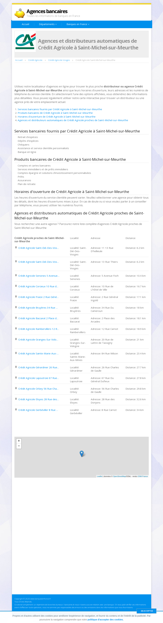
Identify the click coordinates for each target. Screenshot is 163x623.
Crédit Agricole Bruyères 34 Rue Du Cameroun (38, 307)
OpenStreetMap (119, 476)
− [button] (19, 446)
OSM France (143, 476)
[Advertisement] (74, 74)
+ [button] (19, 441)
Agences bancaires (47, 11)
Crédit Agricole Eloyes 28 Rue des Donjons (38, 399)
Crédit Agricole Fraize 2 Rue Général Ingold (38, 297)
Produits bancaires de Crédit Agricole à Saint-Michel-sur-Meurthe (55, 112)
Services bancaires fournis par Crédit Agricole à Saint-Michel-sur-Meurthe (60, 109)
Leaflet (99, 476)
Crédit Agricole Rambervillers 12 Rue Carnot (38, 328)
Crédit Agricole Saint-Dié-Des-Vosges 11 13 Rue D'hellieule (38, 247)
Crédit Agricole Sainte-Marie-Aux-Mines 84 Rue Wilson (38, 353)
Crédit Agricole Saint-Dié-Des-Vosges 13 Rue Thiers (38, 261)
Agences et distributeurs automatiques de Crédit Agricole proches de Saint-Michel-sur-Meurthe (73, 120)
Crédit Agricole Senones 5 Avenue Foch (38, 275)
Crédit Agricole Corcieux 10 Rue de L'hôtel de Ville (38, 286)
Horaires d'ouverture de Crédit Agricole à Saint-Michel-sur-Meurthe (57, 116)
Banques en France (78, 24)
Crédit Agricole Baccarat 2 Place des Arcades (38, 318)
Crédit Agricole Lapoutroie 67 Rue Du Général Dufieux (38, 378)
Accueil (25, 24)
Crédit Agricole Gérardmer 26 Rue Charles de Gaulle (38, 367)
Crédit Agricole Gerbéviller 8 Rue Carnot (38, 410)
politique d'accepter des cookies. (105, 619)
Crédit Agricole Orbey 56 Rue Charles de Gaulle (38, 388)
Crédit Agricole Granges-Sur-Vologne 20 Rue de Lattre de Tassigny (38, 339)
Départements (48, 24)
